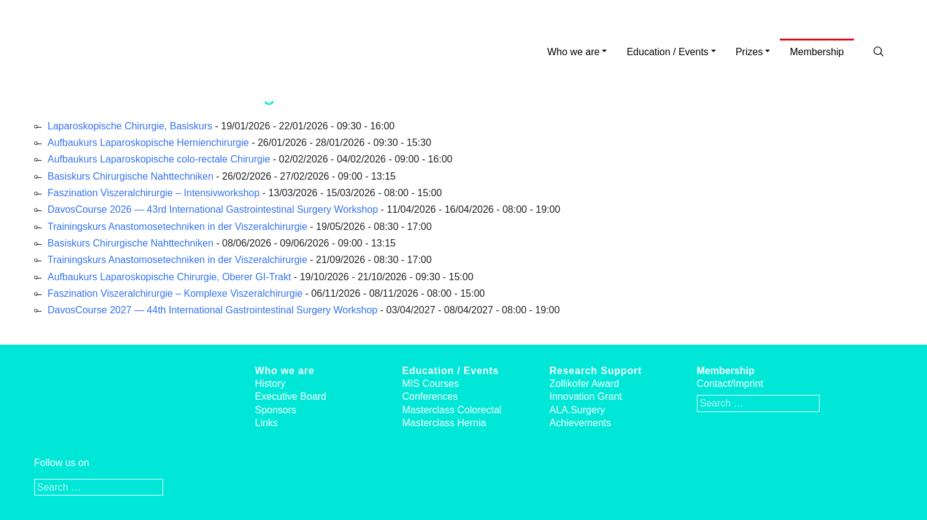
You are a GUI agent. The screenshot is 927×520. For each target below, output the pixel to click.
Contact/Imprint (730, 383)
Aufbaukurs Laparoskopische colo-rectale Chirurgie (159, 159)
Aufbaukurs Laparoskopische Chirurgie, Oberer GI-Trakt (169, 277)
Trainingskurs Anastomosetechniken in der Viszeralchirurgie (177, 226)
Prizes (749, 52)
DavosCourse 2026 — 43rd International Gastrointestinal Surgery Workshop (213, 209)
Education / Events (667, 52)
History (270, 383)
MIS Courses (430, 383)
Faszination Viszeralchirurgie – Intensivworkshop (154, 193)
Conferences (430, 396)
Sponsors (276, 410)
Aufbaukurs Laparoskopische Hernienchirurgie (148, 142)
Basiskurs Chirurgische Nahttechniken (130, 176)
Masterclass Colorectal (452, 410)
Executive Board (291, 396)
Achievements (581, 423)
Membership (817, 52)
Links (266, 423)
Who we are (573, 52)
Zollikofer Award (585, 383)
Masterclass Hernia (444, 423)
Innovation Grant (586, 396)
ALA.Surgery (578, 410)
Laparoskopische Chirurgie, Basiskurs (130, 126)
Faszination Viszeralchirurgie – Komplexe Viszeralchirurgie (175, 293)
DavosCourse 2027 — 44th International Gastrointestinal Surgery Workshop (213, 310)
